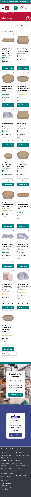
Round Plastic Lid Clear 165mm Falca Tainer (22, 286)
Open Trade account (15, 394)
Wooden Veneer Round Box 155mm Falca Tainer (7, 204)
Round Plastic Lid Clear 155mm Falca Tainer (8, 125)
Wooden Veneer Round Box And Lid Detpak (8, 88)
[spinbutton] (8, 140)
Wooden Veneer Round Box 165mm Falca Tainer (22, 164)
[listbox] (23, 25)
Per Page (7, 354)
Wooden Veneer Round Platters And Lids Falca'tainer (23, 88)
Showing (7, 31)
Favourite (13, 73)
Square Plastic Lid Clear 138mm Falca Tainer (22, 246)
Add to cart (8, 145)
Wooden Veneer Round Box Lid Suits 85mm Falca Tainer (7, 287)
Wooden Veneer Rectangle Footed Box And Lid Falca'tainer (7, 50)
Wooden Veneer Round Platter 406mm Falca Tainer (7, 328)
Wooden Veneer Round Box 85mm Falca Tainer (7, 164)
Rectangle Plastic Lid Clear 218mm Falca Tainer (7, 246)
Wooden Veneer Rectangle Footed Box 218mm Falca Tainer (22, 205)
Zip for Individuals (15, 435)
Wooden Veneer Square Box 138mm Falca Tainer (23, 125)
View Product (8, 68)
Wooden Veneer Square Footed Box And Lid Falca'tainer (23, 49)
